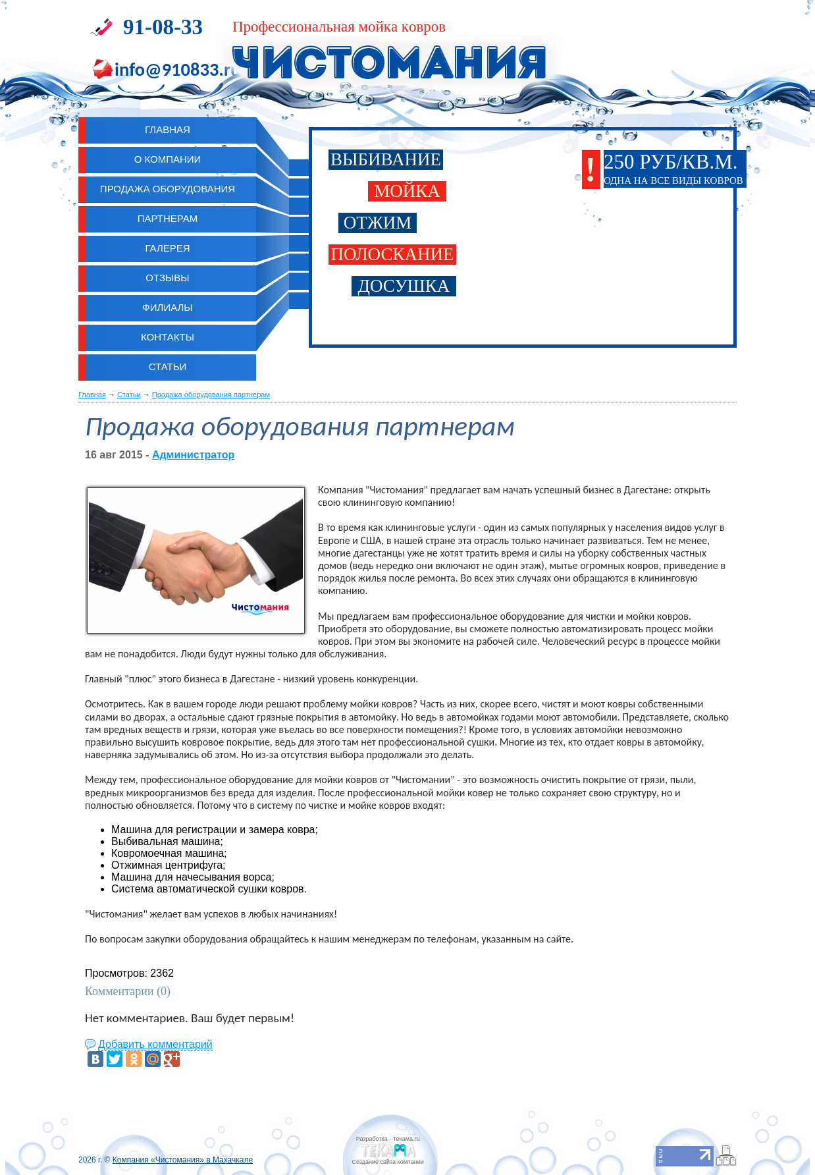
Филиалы (167, 307)
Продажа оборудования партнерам (211, 394)
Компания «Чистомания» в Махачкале (183, 1159)
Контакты (167, 336)
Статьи (168, 366)
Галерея (167, 248)
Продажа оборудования (167, 188)
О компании (167, 159)
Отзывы (167, 277)
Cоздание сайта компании (387, 1162)
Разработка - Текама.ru (388, 1138)
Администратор (193, 454)
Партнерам (168, 218)
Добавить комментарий (155, 1044)
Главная (92, 394)
